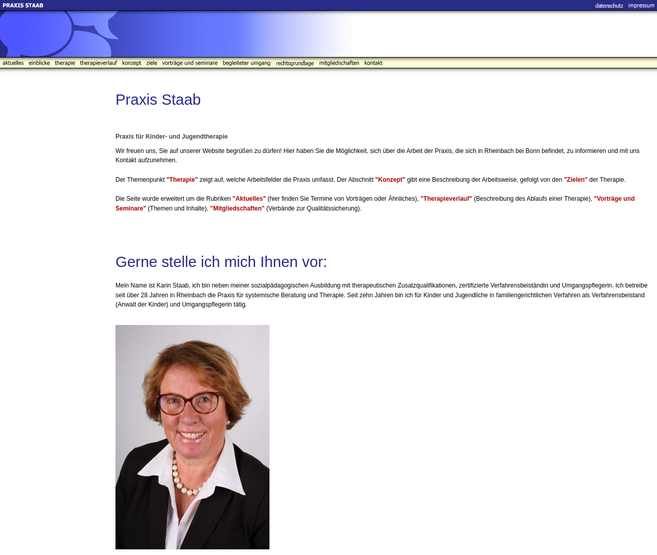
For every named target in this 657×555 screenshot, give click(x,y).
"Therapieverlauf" (446, 198)
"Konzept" (390, 179)
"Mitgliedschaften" (237, 208)
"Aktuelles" (249, 198)
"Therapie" (182, 179)
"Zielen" (576, 179)
